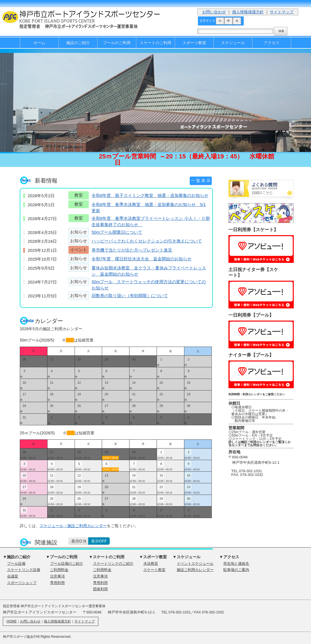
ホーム (39, 42)
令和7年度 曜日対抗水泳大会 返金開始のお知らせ (141, 258)
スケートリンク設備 (23, 570)
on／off (95, 541)
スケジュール (233, 42)
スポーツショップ (21, 583)
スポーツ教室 (194, 42)
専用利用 (57, 583)
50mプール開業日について (117, 232)
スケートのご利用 (155, 42)
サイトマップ (281, 12)
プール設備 (16, 564)
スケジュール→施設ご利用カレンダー (73, 525)
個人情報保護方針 (248, 12)
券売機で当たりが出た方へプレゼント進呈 (132, 250)
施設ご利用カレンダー (195, 570)
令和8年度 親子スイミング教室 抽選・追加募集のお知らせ (150, 195)
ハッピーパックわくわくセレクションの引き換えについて (147, 241)
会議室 (12, 576)
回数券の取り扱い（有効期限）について (130, 295)
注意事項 (57, 576)
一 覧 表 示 (200, 180)
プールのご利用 (117, 42)
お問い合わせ (214, 12)
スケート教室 (154, 570)
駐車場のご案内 (236, 570)
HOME (12, 621)
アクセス (272, 42)
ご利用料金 (59, 570)
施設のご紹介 (78, 42)
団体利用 (100, 589)
